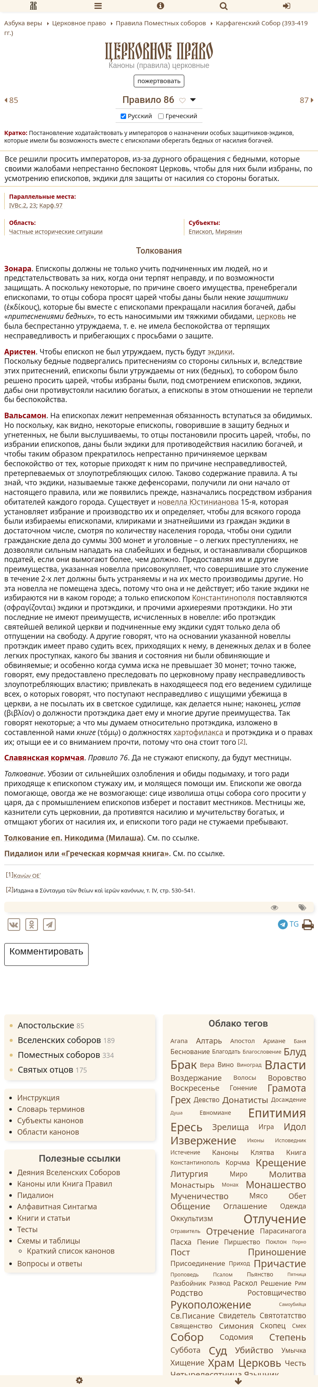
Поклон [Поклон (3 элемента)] (276, 1242)
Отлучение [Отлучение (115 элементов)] (274, 1219)
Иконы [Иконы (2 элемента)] (255, 1140)
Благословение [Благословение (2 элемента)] (262, 1051)
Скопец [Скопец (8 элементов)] (273, 1325)
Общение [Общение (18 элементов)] (190, 1206)
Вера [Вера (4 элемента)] (207, 1064)
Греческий (177, 115)
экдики (220, 351)
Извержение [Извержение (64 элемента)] (203, 1140)
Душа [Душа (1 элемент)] (176, 1113)
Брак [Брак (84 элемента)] (183, 1065)
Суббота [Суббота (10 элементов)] (185, 1350)
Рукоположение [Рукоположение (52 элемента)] (210, 1304)
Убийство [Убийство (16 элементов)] (254, 1350)
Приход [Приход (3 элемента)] (239, 1263)
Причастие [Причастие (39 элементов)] (279, 1263)
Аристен (20, 351)
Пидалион (35, 1195)
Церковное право (159, 51)
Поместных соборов (66, 1054)
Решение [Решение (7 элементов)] (276, 1283)
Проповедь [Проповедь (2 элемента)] (184, 1274)
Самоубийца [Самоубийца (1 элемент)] (292, 1304)
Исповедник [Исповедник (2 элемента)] (290, 1140)
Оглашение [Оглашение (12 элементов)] (245, 1205)
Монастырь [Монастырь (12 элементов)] (192, 1184)
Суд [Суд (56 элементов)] (218, 1350)
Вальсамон (25, 415)
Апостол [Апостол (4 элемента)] (242, 1040)
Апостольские (51, 1025)
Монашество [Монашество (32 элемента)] (275, 1184)
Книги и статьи (43, 1218)
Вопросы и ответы (49, 1263)
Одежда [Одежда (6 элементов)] (293, 1206)
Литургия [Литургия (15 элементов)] (189, 1173)
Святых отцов (52, 1069)
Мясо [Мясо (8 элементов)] (258, 1195)
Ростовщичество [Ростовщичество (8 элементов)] (277, 1293)
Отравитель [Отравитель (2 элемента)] (185, 1231)
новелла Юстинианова (198, 502)
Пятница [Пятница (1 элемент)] (296, 1274)
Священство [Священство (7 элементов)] (191, 1325)
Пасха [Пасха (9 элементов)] (180, 1242)
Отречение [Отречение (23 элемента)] (230, 1231)
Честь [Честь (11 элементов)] (295, 1362)
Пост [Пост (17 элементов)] (180, 1252)
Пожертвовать (159, 80)
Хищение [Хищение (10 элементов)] (187, 1362)
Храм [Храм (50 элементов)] (221, 1362)
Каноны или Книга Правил (64, 1184)
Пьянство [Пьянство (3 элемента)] (260, 1275)
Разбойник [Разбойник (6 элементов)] (188, 1283)
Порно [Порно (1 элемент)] (299, 1242)
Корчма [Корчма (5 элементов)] (238, 1162)
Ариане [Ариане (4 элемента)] (274, 1040)
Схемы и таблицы (49, 1241)
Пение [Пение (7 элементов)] (207, 1241)
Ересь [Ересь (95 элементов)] (186, 1127)
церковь (271, 316)
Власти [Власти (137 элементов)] (285, 1064)
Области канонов (48, 1132)
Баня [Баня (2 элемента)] (300, 1041)
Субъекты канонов (50, 1120)
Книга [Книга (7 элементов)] (296, 1152)
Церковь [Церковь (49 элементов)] (259, 1362)
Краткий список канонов (71, 1251)
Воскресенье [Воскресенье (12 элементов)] (194, 1088)
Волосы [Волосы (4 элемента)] (244, 1077)
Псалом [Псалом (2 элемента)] (223, 1274)
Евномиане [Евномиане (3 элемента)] (215, 1113)
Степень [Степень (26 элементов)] (287, 1337)
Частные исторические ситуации (56, 231)
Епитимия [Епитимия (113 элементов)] (277, 1113)
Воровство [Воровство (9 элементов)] (287, 1077)
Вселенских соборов (66, 1040)
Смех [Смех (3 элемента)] (299, 1326)
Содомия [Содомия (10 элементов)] (236, 1337)
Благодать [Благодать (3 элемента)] (226, 1051)
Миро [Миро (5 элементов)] (238, 1174)
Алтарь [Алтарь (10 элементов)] (209, 1041)
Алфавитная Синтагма (57, 1206)
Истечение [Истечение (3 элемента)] (185, 1152)
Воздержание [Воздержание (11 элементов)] (196, 1077)
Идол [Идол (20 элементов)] (295, 1127)
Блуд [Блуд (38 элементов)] (294, 1051)
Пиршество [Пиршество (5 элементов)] (242, 1241)
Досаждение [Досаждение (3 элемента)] (288, 1099)
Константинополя (223, 597)
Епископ (200, 231)
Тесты (27, 1229)
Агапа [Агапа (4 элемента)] (179, 1040)
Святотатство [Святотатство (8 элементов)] (283, 1315)
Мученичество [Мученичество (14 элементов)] (199, 1196)
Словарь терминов (51, 1109)
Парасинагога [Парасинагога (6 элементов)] (283, 1231)
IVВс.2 (18, 205)
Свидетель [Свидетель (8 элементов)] (237, 1315)
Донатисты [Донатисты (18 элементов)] (245, 1100)
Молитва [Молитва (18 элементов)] (287, 1174)
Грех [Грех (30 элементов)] (180, 1099)
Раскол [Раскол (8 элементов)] (245, 1283)
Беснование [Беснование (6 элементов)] (190, 1051)
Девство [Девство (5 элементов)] (206, 1099)
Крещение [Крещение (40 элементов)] (281, 1162)
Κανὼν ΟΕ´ (27, 875)
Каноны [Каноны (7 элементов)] (225, 1152)
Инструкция (38, 1097)
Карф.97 (50, 205)
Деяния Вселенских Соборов (68, 1172)
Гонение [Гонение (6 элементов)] (243, 1087)
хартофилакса (198, 732)
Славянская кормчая (44, 757)
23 (33, 205)
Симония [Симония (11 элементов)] (236, 1325)
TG (288, 924)
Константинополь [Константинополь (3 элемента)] (195, 1162)
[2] (241, 741)
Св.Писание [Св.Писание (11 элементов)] (192, 1316)
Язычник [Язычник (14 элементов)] (261, 1374)
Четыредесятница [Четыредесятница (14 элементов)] (206, 1374)
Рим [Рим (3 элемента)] (300, 1283)
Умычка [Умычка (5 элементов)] (293, 1350)
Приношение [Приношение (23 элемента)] (277, 1252)
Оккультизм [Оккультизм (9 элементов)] (191, 1218)
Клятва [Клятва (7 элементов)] (263, 1152)
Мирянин (228, 231)
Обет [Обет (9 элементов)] (297, 1196)
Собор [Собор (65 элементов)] (187, 1336)
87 (307, 100)
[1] (9, 874)
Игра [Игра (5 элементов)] (266, 1126)
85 (11, 100)
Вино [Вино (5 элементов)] (226, 1065)
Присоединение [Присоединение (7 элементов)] (197, 1263)
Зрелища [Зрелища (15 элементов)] (230, 1127)
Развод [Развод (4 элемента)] (219, 1283)
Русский (136, 115)
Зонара (18, 268)
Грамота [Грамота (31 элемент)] (286, 1088)
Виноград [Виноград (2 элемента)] (249, 1065)
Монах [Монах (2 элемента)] (230, 1185)
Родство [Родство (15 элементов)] (186, 1293)
